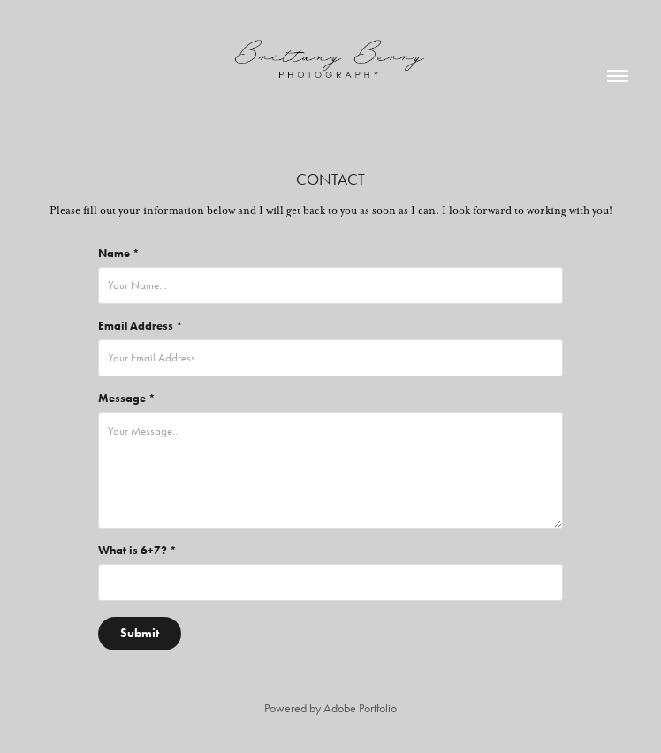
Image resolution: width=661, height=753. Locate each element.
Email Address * (140, 326)
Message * (127, 398)
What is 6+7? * (137, 550)
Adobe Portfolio (360, 708)
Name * (119, 253)
